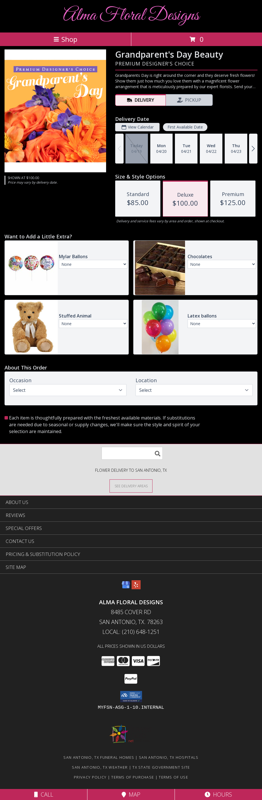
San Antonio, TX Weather (100, 767)
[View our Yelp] (136, 587)
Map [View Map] (131, 794)
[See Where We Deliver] (131, 485)
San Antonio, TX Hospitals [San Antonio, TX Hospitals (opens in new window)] (169, 757)
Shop (65, 39)
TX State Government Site (161, 767)
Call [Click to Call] (43, 794)
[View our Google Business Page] (125, 587)
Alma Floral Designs (131, 15)
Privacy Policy (90, 777)
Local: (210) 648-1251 (131, 632)
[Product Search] (132, 453)
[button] (131, 696)
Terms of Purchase (132, 777)
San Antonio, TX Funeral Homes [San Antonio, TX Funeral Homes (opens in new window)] (98, 757)
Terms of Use (173, 777)
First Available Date (185, 127)
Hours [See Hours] (218, 794)
